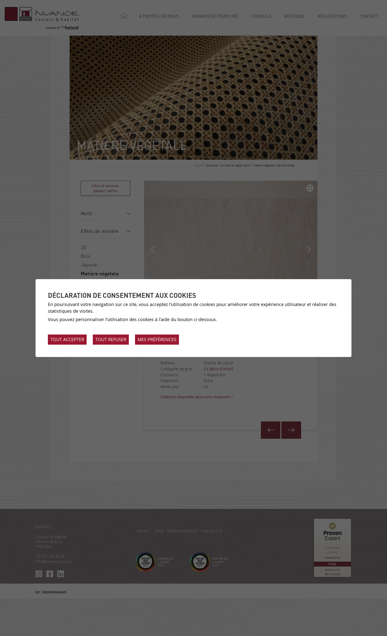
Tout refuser (110, 339)
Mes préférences (156, 339)
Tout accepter (67, 339)
